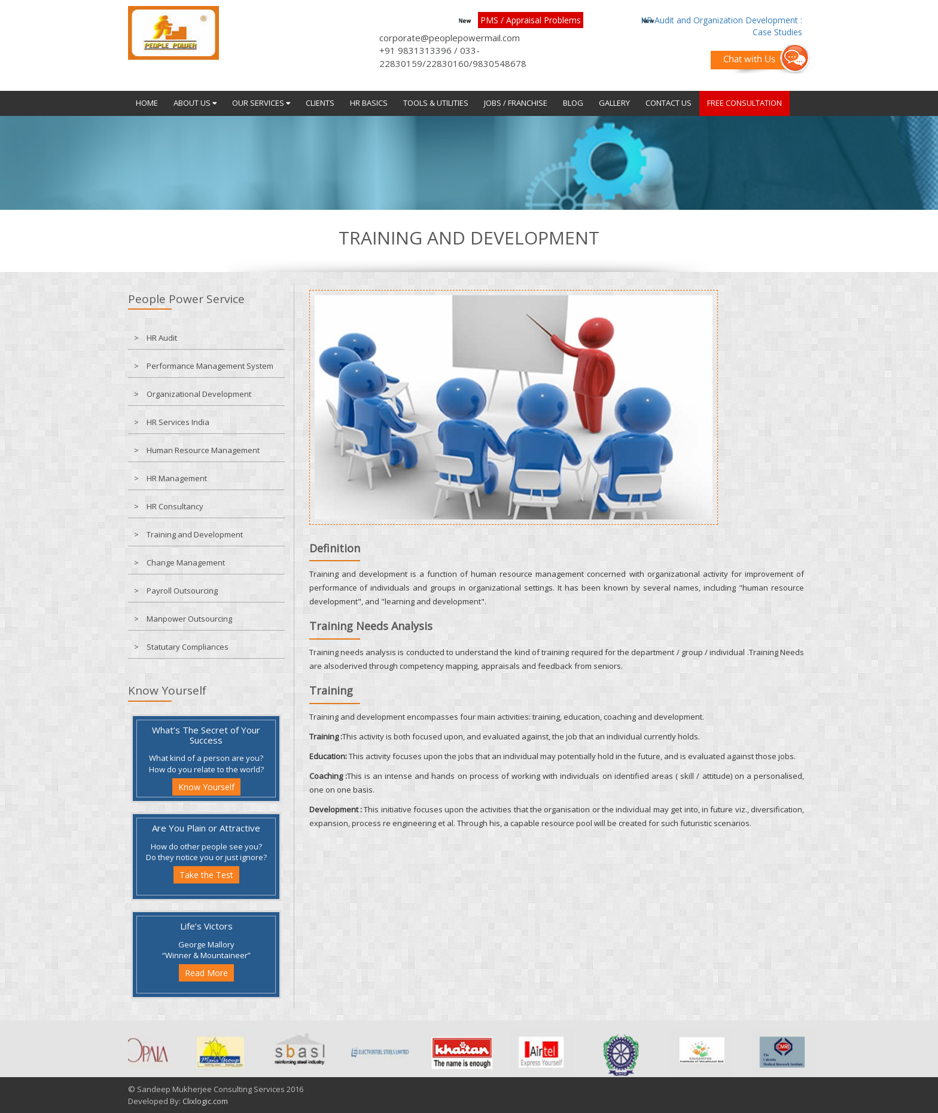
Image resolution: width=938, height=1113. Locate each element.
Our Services (261, 102)
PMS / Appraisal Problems (530, 20)
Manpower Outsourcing (189, 618)
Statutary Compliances (188, 646)
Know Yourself (206, 787)
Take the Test (206, 874)
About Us (195, 102)
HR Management (177, 478)
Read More (206, 973)
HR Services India (178, 422)
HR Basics (369, 102)
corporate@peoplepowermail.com (449, 38)
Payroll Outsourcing (182, 590)
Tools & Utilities (435, 102)
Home (147, 102)
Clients (320, 102)
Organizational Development (199, 394)
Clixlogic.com (205, 1101)
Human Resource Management (203, 450)
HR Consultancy (175, 506)
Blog (573, 102)
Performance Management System (210, 365)
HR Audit (162, 337)
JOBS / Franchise (515, 102)
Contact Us (668, 102)
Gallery (614, 102)
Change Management (186, 562)
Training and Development (195, 534)
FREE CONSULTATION (744, 102)
